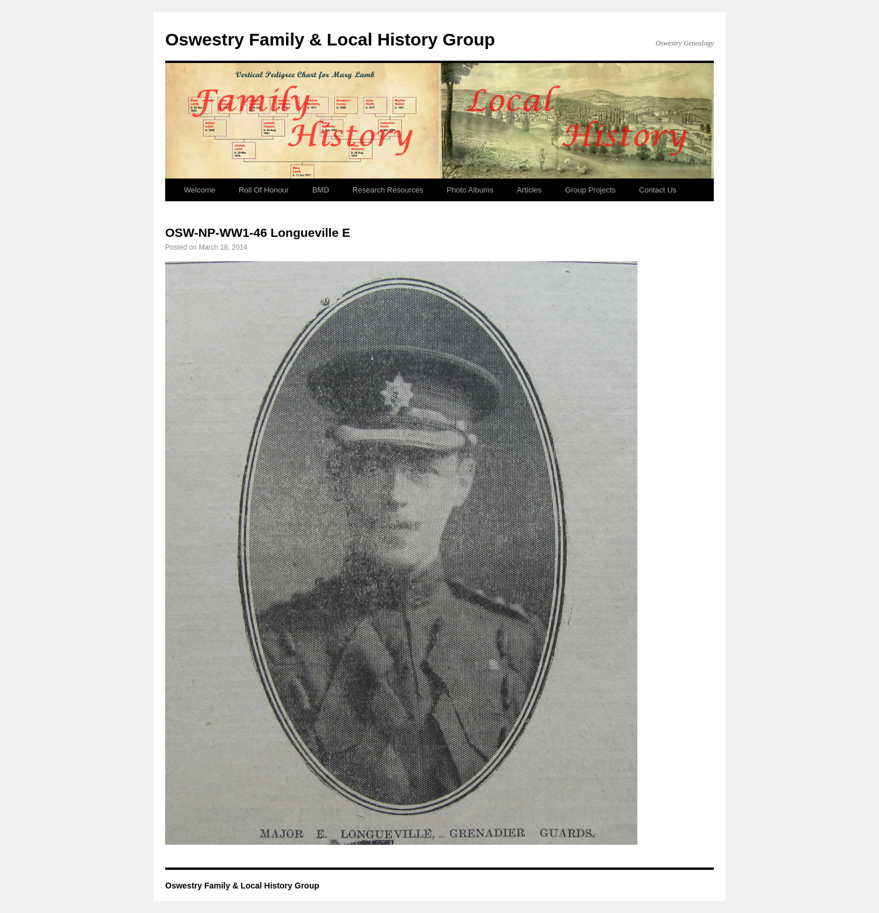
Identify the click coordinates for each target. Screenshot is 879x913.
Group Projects (590, 190)
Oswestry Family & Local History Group (330, 39)
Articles (529, 190)
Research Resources (388, 190)
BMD (320, 190)
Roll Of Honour (264, 190)
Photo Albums (470, 190)
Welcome (199, 190)
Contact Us (657, 190)
